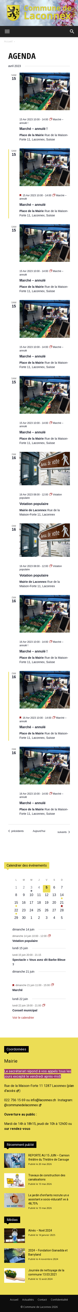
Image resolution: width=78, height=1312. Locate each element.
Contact (42, 1299)
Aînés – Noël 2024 (40, 1230)
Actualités (28, 1299)
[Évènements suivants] (63, 832)
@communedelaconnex (23, 1105)
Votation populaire (34, 504)
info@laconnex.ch (43, 1100)
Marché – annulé (33, 204)
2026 (55, 1307)
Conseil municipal (24, 1010)
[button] (7, 31)
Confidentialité (59, 1299)
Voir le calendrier (23, 1017)
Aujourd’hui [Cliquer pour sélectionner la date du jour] (39, 831)
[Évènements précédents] (16, 831)
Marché (17, 990)
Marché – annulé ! (34, 128)
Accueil (8, 41)
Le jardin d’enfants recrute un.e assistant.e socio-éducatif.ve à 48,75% (48, 1199)
